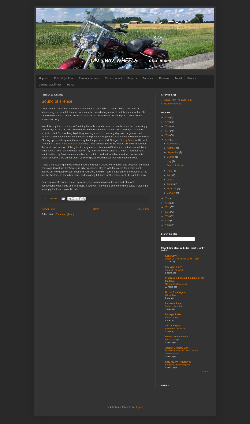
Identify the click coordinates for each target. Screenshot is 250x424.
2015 (167, 139)
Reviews (164, 78)
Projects (132, 78)
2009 (167, 220)
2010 (167, 216)
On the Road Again (175, 292)
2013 (167, 203)
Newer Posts (49, 209)
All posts (44, 78)
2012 (167, 207)
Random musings (89, 78)
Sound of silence (57, 101)
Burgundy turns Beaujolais (177, 365)
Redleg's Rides (173, 314)
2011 (167, 212)
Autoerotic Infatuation (175, 328)
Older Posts (143, 209)
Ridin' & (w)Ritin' (63, 78)
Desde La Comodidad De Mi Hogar (182, 259)
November (172, 143)
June (170, 170)
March (170, 184)
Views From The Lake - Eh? (178, 100)
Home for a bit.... (173, 317)
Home (96, 209)
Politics (191, 78)
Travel (178, 78)
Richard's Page (173, 303)
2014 (167, 198)
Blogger (139, 407)
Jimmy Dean (127, 140)
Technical (148, 78)
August (171, 157)
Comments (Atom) (64, 214)
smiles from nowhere (176, 336)
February (172, 188)
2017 (167, 131)
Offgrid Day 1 (171, 295)
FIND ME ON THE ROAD (178, 362)
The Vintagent (172, 325)
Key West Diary (173, 267)
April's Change (172, 339)
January (171, 193)
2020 (167, 117)
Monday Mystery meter (176, 284)
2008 (167, 225)
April (169, 179)
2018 (167, 126)
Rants (70, 84)
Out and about (113, 78)
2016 (167, 135)
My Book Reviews (173, 103)
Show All (205, 371)
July (169, 161)
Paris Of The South (174, 270)
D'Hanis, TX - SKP (174, 306)
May (169, 175)
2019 (167, 122)
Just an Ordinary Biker (177, 347)
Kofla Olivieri (172, 256)
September (173, 152)
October (171, 148)
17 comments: (51, 198)
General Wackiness (50, 84)
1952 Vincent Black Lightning (72, 143)
